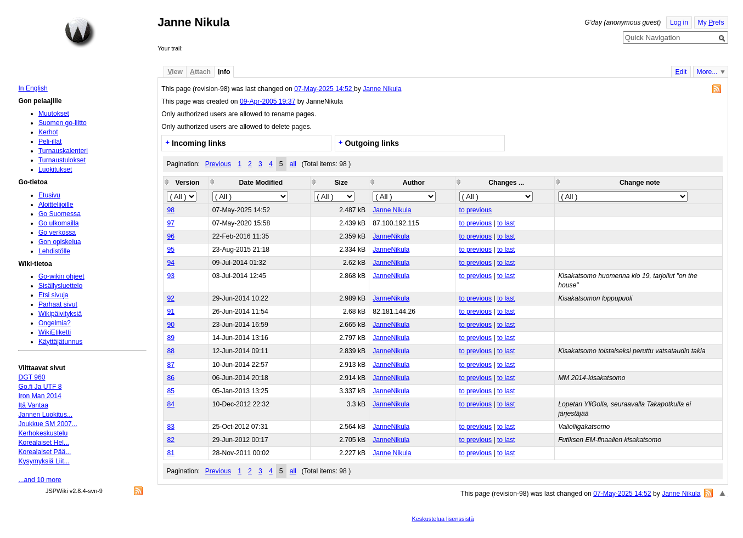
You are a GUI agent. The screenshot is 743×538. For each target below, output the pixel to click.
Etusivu (49, 195)
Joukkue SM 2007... (47, 424)
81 (171, 453)
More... (707, 72)
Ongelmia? (54, 323)
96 (171, 236)
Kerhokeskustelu (42, 433)
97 (171, 223)
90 (171, 325)
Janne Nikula (382, 89)
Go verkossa (57, 232)
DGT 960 (31, 377)
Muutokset (53, 113)
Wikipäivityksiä (60, 314)
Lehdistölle (54, 251)
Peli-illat (50, 141)
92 (171, 298)
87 (171, 365)
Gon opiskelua (59, 242)
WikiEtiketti (54, 332)
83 (171, 427)
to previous (475, 210)
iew (174, 72)
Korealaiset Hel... (43, 442)
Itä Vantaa (33, 405)
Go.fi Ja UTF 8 (39, 386)
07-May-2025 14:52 (324, 89)
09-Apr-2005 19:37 (267, 101)
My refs (711, 22)
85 (171, 391)
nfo (224, 72)
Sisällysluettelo (60, 286)
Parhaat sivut (57, 304)
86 (171, 378)
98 (171, 210)
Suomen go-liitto (62, 123)
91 (171, 311)
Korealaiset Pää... (44, 452)
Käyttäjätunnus (60, 342)
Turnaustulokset (62, 160)
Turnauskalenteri (63, 151)
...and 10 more (39, 480)
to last (506, 223)
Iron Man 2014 (39, 396)
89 (171, 338)
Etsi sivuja (53, 295)
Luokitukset (55, 169)
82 (171, 440)
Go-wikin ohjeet (61, 276)
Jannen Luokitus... (45, 414)
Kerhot (48, 132)
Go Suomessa (59, 214)
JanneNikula (391, 236)
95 (171, 249)
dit (680, 72)
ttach (200, 72)
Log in (679, 22)
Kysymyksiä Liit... (43, 461)
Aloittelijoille (56, 204)
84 (171, 404)
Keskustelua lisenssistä (443, 519)
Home (80, 32)
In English (32, 88)
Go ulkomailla (58, 223)
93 (171, 276)
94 (171, 263)
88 (171, 351)
